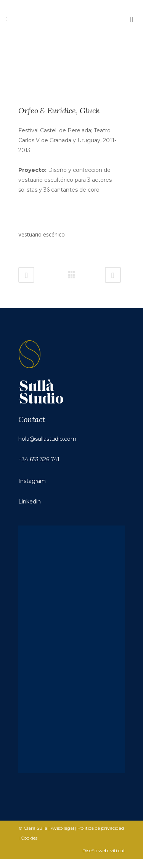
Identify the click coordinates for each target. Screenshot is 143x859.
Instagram (32, 481)
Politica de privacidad (100, 828)
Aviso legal (62, 828)
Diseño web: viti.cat (103, 850)
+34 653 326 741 (38, 459)
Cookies (29, 838)
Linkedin (29, 501)
